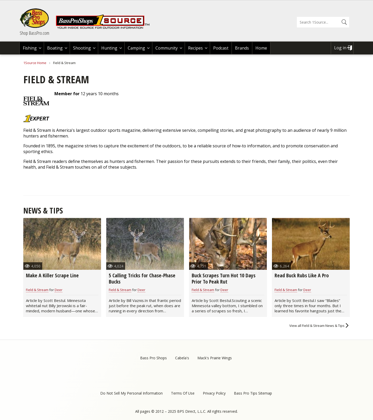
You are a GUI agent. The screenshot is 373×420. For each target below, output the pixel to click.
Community (166, 48)
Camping (136, 48)
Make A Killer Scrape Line (52, 275)
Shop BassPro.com (34, 33)
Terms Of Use (183, 393)
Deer (58, 289)
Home (261, 48)
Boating (55, 48)
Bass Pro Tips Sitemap (253, 393)
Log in (340, 48)
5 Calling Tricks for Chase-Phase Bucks (142, 278)
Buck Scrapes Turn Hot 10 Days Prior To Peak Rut (223, 278)
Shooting (82, 48)
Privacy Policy (214, 393)
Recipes (195, 48)
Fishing (30, 48)
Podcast (220, 48)
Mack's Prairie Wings (214, 357)
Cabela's (182, 357)
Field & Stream (37, 289)
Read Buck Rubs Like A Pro (302, 275)
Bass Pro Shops (153, 357)
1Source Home (34, 62)
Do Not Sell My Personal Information (131, 393)
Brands (242, 48)
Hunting (109, 48)
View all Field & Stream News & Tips (317, 325)
